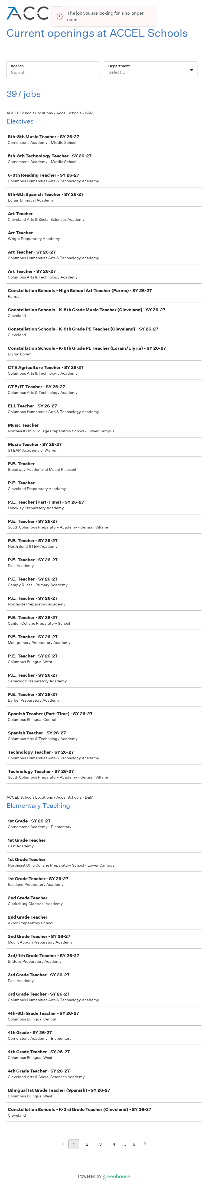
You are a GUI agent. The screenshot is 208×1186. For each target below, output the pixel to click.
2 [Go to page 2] (87, 1144)
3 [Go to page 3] (100, 1144)
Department (119, 66)
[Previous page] (63, 1144)
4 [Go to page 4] (114, 1144)
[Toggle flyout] (191, 70)
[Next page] (145, 1144)
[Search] (53, 73)
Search (17, 66)
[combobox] (108, 72)
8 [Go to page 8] (134, 1144)
